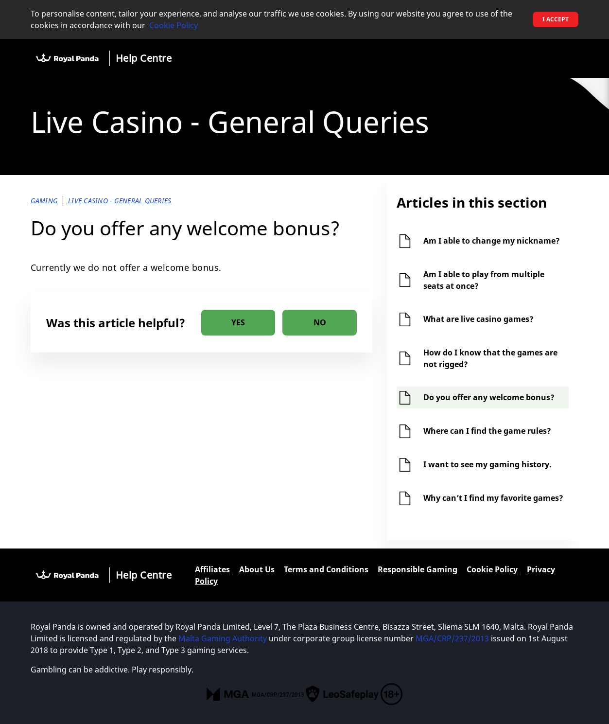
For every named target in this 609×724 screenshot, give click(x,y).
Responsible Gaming (417, 569)
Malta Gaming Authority (222, 638)
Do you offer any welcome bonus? (489, 397)
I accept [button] (555, 19)
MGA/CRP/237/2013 (452, 638)
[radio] (238, 323)
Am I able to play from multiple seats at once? (483, 280)
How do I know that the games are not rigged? (490, 358)
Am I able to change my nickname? (491, 240)
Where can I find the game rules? (487, 430)
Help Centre (144, 58)
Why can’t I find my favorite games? (493, 498)
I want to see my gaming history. (487, 464)
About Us (257, 569)
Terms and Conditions (326, 569)
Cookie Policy (173, 25)
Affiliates (212, 569)
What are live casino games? (478, 319)
